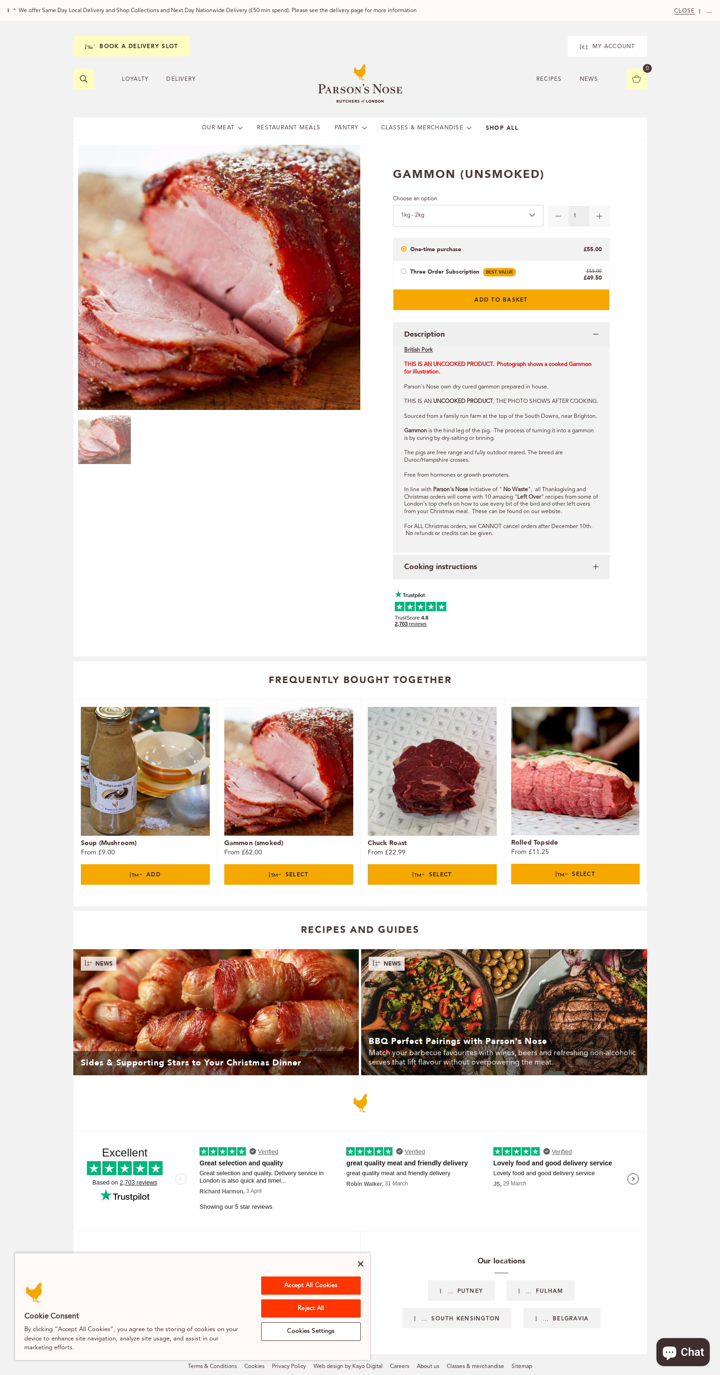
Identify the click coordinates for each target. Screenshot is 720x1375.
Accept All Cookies (310, 1286)
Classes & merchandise (475, 1366)
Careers (399, 1366)
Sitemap (522, 1366)
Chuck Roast (387, 843)
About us (428, 1366)
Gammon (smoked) (254, 843)
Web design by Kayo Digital (348, 1366)
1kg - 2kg (412, 215)
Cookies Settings (311, 1331)
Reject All (311, 1308)
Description (424, 334)
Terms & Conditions (212, 1366)
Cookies (254, 1366)
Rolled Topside (534, 842)
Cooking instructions (440, 567)
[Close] (361, 1264)
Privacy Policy (289, 1366)
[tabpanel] (145, 795)
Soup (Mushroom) (109, 843)
